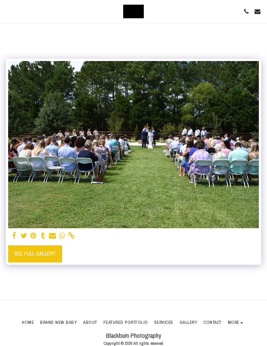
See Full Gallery (35, 253)
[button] (8, 11)
